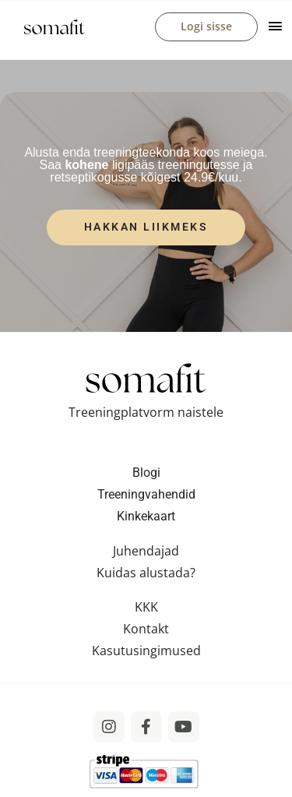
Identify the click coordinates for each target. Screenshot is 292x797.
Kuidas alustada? (146, 572)
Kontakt (146, 628)
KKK (146, 606)
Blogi (146, 472)
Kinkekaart (146, 516)
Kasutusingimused (146, 650)
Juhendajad (146, 550)
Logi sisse (206, 26)
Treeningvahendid (146, 494)
